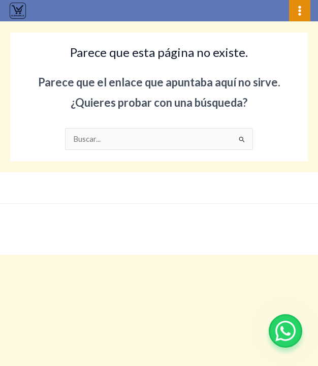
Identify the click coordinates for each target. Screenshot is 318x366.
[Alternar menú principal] (299, 10)
